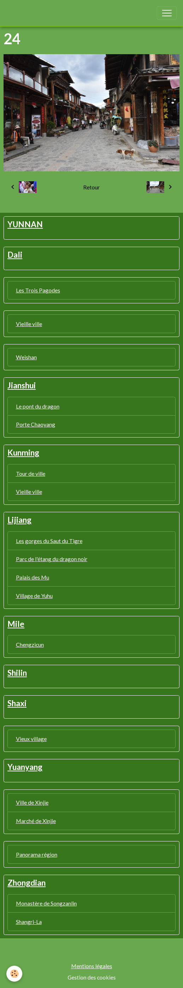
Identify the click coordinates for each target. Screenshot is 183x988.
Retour (91, 187)
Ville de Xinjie (32, 802)
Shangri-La (29, 921)
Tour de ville (30, 473)
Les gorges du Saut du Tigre (49, 540)
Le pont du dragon (37, 406)
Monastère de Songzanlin (46, 903)
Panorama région (36, 854)
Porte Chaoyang (35, 424)
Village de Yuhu (34, 595)
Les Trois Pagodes (38, 290)
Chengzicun (30, 644)
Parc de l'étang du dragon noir (51, 558)
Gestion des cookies (92, 977)
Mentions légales (91, 966)
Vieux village (31, 738)
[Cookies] (14, 974)
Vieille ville (29, 323)
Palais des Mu (32, 577)
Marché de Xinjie (36, 820)
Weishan (26, 357)
